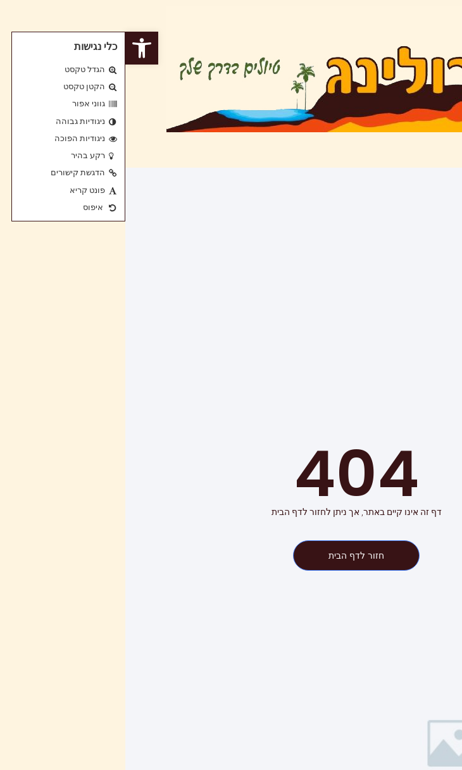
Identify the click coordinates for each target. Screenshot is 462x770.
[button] (16, 48)
